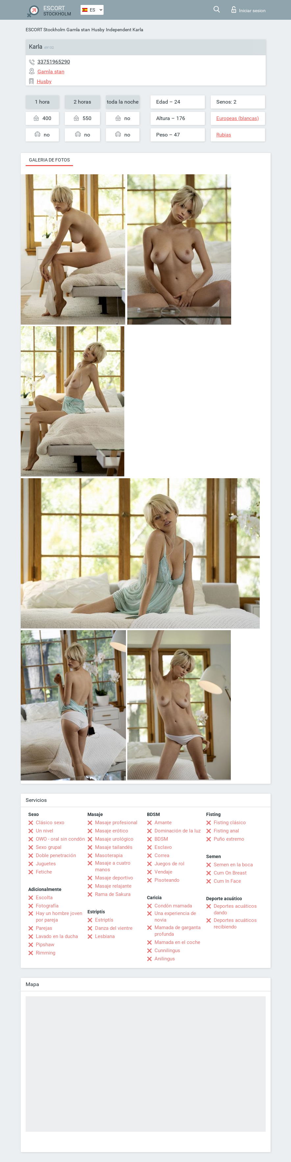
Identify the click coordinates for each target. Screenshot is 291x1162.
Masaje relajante (113, 886)
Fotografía (47, 906)
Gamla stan (78, 29)
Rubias (223, 135)
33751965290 (53, 62)
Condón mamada (173, 906)
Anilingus (165, 959)
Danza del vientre (114, 928)
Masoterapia (109, 855)
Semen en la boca (233, 865)
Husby (98, 29)
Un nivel (44, 831)
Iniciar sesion (248, 9)
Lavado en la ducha (57, 936)
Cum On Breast (230, 873)
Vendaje (163, 872)
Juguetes (46, 864)
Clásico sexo (50, 823)
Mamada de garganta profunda (178, 931)
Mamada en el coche (177, 942)
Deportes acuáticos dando (235, 909)
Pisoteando (167, 880)
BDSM (161, 839)
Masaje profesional (116, 823)
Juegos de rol (169, 864)
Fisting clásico (230, 823)
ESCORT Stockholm (45, 29)
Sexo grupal (48, 847)
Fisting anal (226, 831)
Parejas (44, 928)
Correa (162, 855)
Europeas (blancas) (237, 118)
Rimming (45, 953)
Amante (163, 823)
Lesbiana (105, 936)
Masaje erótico (111, 831)
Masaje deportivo (114, 878)
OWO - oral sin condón (60, 839)
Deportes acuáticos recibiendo (235, 923)
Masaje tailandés (114, 847)
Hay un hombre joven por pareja (59, 916)
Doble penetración (56, 855)
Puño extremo (229, 839)
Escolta (44, 898)
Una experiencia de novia (175, 916)
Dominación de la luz (178, 831)
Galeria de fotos (49, 159)
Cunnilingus (167, 950)
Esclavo (163, 847)
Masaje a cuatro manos (113, 866)
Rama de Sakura (113, 894)
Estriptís (104, 920)
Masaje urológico (114, 839)
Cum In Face (227, 881)
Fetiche (44, 872)
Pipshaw (45, 945)
